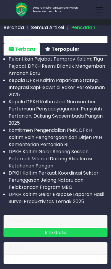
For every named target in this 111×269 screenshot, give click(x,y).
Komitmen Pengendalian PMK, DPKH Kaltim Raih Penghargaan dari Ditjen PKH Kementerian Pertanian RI (55, 137)
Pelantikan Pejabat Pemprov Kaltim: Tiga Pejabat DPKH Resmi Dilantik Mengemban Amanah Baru (57, 66)
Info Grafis (55, 232)
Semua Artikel (47, 27)
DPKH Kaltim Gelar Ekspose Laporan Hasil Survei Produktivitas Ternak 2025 (56, 198)
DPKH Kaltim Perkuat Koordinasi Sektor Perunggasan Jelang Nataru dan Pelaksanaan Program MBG (54, 180)
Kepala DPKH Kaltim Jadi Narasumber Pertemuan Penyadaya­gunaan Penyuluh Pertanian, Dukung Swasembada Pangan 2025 (56, 112)
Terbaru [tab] (22, 49)
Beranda (14, 27)
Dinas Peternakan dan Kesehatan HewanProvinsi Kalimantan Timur (55, 9)
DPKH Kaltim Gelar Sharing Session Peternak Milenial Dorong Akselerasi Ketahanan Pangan (50, 158)
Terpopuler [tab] (62, 49)
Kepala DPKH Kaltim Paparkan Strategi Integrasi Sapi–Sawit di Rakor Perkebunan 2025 (57, 87)
